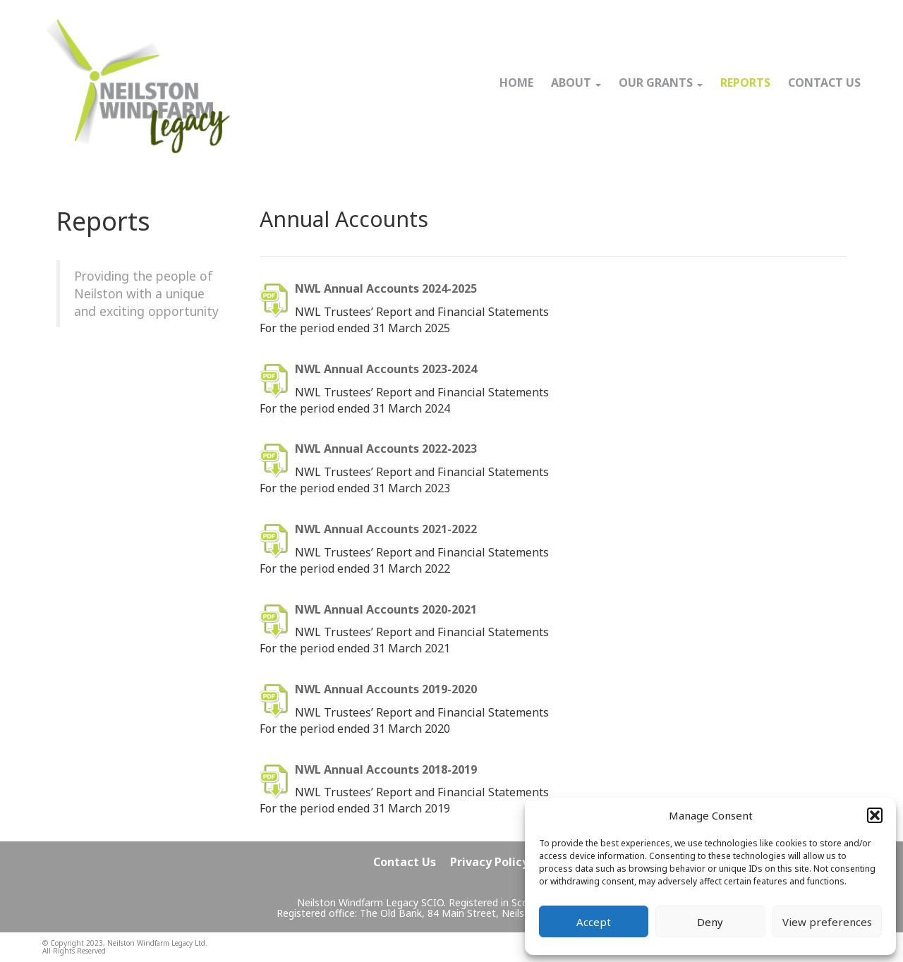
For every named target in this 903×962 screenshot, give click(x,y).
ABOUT (576, 82)
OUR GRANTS (661, 82)
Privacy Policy (489, 862)
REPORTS (745, 82)
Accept (593, 922)
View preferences (827, 922)
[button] (875, 815)
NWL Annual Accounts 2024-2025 (386, 288)
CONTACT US (824, 82)
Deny (710, 922)
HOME (516, 82)
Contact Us (404, 862)
